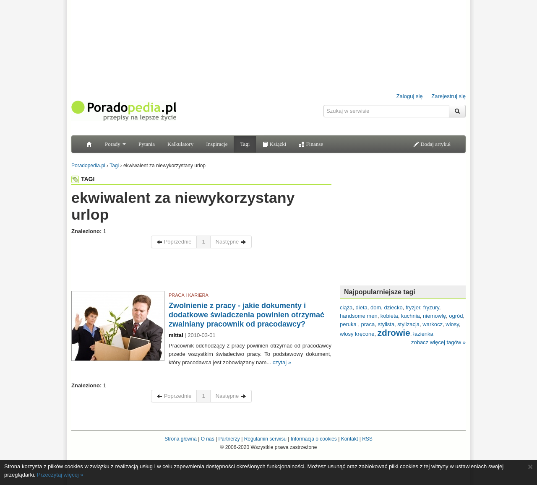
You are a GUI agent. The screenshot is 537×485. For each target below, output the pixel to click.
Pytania (146, 144)
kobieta (389, 316)
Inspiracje (216, 144)
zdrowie (394, 332)
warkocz (432, 324)
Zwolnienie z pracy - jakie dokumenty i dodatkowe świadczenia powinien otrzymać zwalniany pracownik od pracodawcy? (246, 314)
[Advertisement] (201, 271)
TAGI (82, 179)
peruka (349, 324)
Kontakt (349, 439)
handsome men (359, 316)
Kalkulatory (180, 144)
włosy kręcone (357, 334)
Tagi (245, 144)
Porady (115, 144)
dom (375, 307)
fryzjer (413, 307)
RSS (367, 439)
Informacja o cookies (314, 439)
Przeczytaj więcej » (60, 475)
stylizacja (408, 324)
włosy (452, 324)
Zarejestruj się (448, 96)
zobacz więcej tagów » (438, 342)
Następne (231, 242)
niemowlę (434, 316)
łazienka (423, 334)
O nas (207, 439)
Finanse (311, 144)
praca (368, 324)
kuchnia (410, 316)
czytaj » (282, 362)
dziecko (393, 307)
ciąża (346, 307)
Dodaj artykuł (432, 144)
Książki (274, 144)
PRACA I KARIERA (189, 295)
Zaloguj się (409, 96)
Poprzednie (173, 242)
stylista (386, 324)
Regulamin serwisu (265, 439)
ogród (456, 316)
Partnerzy (229, 439)
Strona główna (180, 439)
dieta (362, 307)
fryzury (431, 307)
